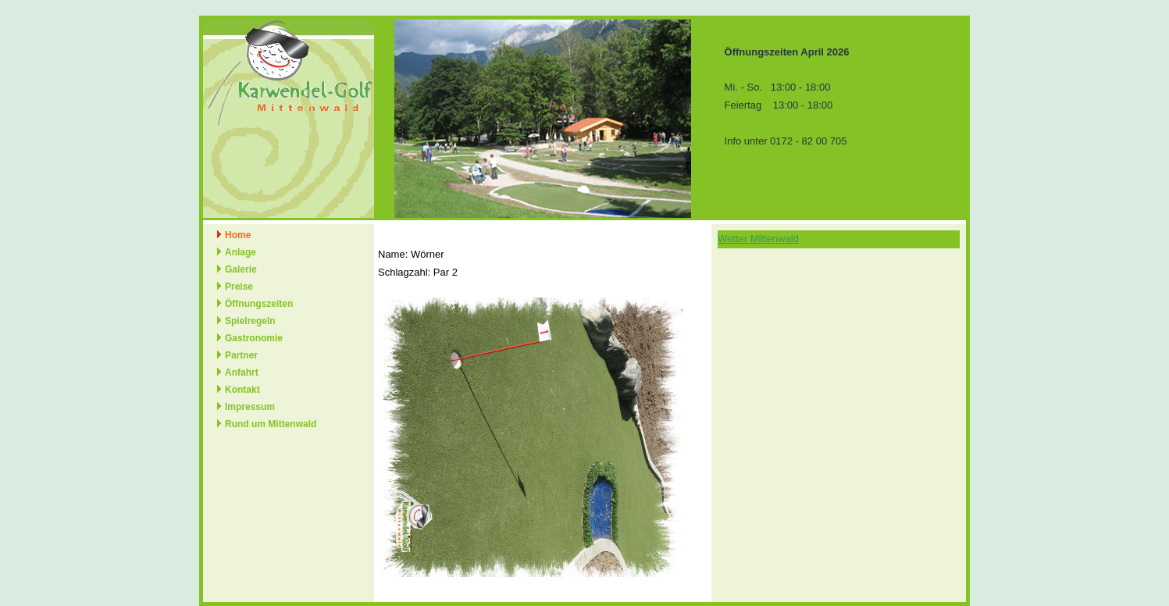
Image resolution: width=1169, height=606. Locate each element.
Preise (239, 286)
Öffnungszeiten (259, 303)
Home (238, 235)
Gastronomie (254, 338)
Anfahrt (241, 372)
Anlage (240, 252)
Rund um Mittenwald (270, 424)
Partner (241, 355)
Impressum (250, 406)
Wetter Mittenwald (758, 238)
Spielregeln (250, 320)
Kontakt (242, 389)
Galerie (241, 269)
